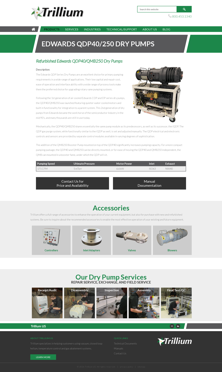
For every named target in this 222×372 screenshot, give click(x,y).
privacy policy (126, 366)
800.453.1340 (182, 16)
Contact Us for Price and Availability (72, 183)
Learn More (43, 357)
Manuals (118, 348)
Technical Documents (125, 343)
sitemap (141, 366)
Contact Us (120, 353)
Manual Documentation (149, 183)
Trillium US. (90, 366)
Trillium (57, 13)
